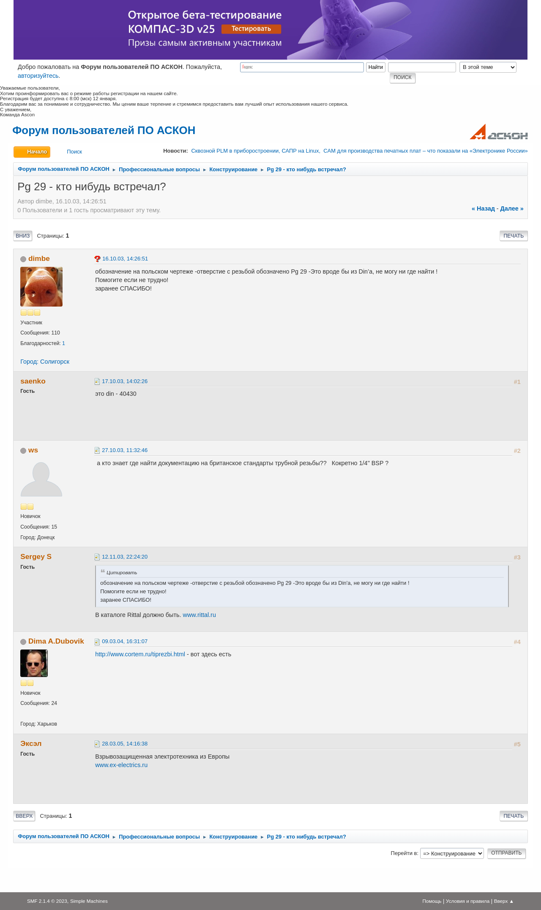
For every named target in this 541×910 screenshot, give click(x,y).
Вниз (23, 236)
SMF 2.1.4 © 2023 (47, 901)
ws (33, 450)
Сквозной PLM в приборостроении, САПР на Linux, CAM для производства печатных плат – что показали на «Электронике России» (359, 151)
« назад (483, 208)
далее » (512, 208)
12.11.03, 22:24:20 (125, 557)
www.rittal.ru (199, 614)
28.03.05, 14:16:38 (125, 743)
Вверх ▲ (504, 901)
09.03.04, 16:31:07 (125, 641)
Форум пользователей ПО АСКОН (103, 130)
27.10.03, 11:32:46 (125, 450)
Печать (513, 236)
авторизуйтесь (38, 75)
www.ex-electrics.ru (121, 765)
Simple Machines (89, 901)
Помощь (431, 901)
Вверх (24, 816)
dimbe (39, 258)
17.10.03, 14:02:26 (125, 381)
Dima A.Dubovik (56, 641)
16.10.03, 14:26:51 (125, 258)
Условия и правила (467, 901)
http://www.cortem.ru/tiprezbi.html (140, 654)
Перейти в (404, 853)
